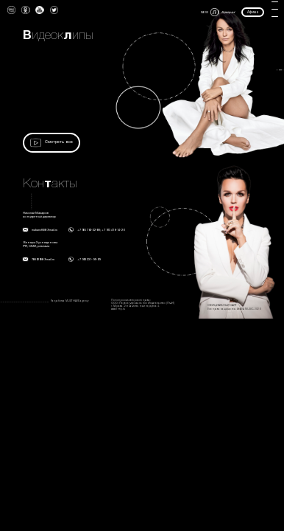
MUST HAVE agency (76, 301)
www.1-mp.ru (118, 309)
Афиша (252, 12)
